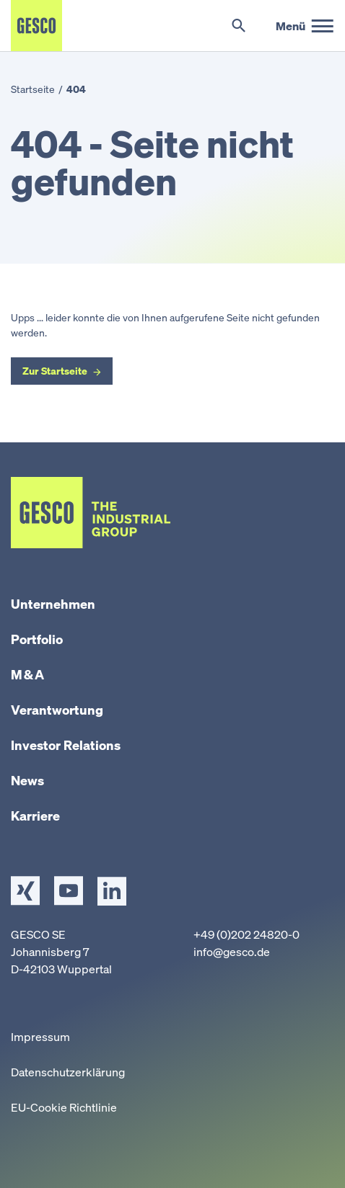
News (27, 780)
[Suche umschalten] (238, 26)
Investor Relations (66, 745)
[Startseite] (36, 25)
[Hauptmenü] (305, 26)
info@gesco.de (231, 952)
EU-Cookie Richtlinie (64, 1107)
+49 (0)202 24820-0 (246, 934)
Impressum (40, 1037)
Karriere (35, 815)
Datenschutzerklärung (68, 1072)
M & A (27, 674)
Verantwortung (57, 709)
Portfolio (37, 639)
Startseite (33, 89)
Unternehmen (53, 603)
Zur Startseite (54, 371)
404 (76, 89)
